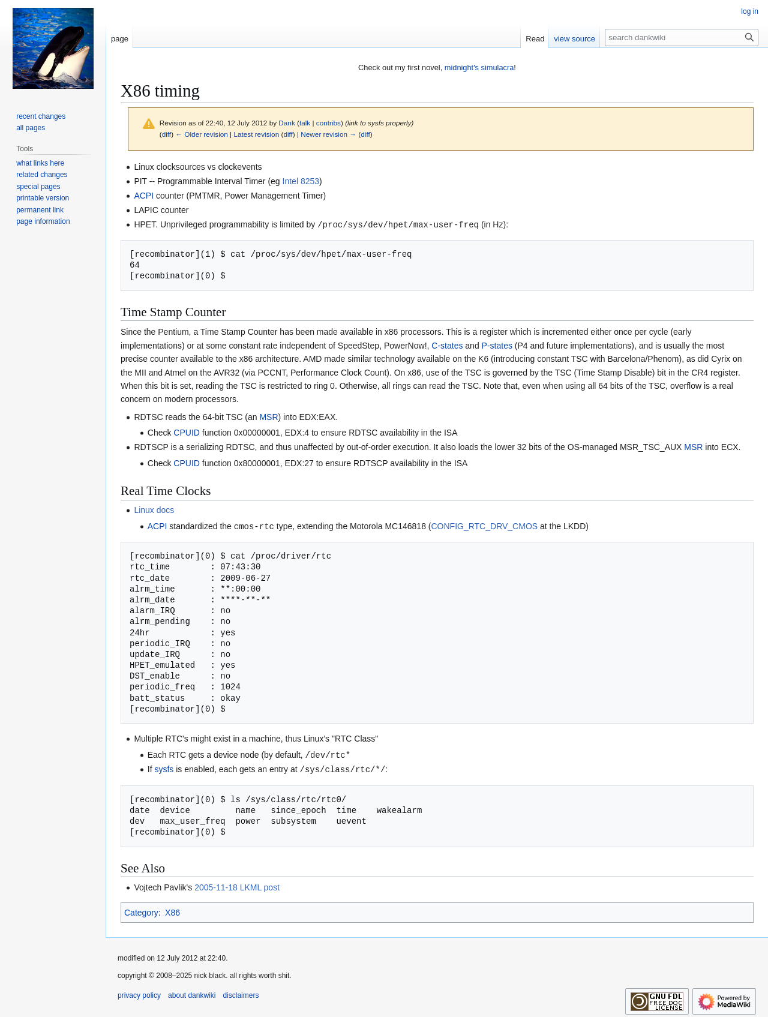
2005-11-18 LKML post (237, 885)
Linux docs (154, 509)
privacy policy (139, 993)
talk (304, 123)
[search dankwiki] (681, 37)
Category (141, 910)
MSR (268, 416)
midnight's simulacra (479, 67)
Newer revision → (328, 134)
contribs (328, 123)
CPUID (186, 432)
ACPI (144, 195)
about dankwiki (191, 993)
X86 (172, 910)
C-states (447, 345)
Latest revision (256, 134)
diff (166, 134)
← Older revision (201, 134)
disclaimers (241, 993)
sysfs (163, 767)
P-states (497, 345)
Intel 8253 (301, 181)
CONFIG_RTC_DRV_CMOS (484, 525)
